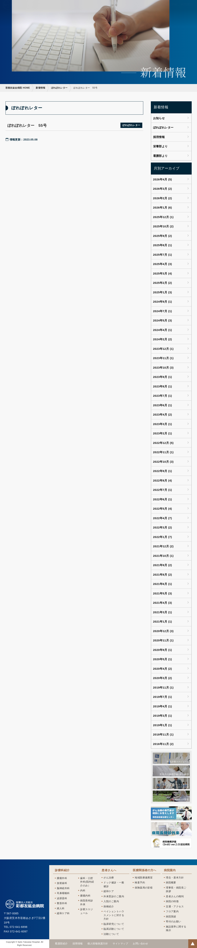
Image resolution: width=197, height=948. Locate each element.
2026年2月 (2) (162, 198)
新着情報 (40, 87)
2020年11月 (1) (163, 640)
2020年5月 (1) (162, 659)
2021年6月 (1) (162, 583)
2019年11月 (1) (163, 687)
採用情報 (159, 137)
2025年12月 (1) (163, 217)
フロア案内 (172, 911)
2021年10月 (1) (163, 555)
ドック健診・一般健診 (114, 884)
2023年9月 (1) (162, 376)
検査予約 (140, 882)
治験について (111, 934)
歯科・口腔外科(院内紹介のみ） (87, 882)
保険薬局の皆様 (144, 887)
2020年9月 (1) (162, 649)
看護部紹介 (61, 943)
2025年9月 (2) (162, 235)
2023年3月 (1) (162, 424)
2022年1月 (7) (162, 537)
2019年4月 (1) (162, 706)
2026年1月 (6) (162, 207)
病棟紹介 (109, 906)
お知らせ (159, 118)
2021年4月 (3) (162, 602)
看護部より (160, 155)
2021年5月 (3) (162, 593)
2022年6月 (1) (162, 499)
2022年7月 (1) (162, 489)
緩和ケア (109, 891)
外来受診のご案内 (114, 896)
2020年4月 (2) (162, 668)
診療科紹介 (62, 870)
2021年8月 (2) (162, 574)
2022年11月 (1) (163, 452)
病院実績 (171, 916)
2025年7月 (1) (162, 254)
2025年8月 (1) (162, 245)
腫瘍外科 (62, 878)
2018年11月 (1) (163, 734)
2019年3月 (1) (162, 715)
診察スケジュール (86, 911)
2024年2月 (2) (162, 339)
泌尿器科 (62, 898)
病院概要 (171, 882)
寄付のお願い (173, 921)
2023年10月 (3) (163, 367)
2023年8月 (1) (162, 386)
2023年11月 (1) (163, 358)
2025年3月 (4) (162, 273)
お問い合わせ (140, 943)
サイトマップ (120, 943)
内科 (82, 890)
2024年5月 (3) (162, 320)
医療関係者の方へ (144, 870)
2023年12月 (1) (163, 348)
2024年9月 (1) (162, 301)
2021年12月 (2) (163, 546)
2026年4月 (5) (162, 179)
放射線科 (62, 883)
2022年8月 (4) (162, 480)
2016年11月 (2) (163, 744)
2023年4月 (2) (162, 414)
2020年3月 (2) (162, 678)
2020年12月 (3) (163, 631)
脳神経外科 (63, 888)
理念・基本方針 (175, 877)
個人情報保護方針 (97, 943)
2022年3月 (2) (162, 527)
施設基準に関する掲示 (176, 928)
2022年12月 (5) (163, 442)
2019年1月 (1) (162, 725)
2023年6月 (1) (162, 405)
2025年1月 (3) (162, 292)
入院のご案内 (111, 901)
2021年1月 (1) (162, 621)
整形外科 (62, 903)
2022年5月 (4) (162, 508)
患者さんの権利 (175, 896)
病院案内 (170, 870)
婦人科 (60, 908)
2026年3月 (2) (162, 188)
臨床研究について (114, 924)
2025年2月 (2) (162, 282)
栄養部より (160, 146)
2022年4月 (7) (162, 518)
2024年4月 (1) (162, 330)
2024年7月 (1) (162, 311)
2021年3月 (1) (162, 612)
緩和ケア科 (63, 913)
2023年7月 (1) (162, 395)
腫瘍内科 (85, 895)
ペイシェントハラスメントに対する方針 (114, 915)
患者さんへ (109, 870)
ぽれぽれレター (59, 87)
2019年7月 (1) (162, 696)
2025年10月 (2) (163, 226)
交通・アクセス (175, 906)
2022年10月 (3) (163, 461)
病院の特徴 (172, 901)
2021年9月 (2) (162, 565)
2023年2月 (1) (162, 433)
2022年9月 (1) (162, 471)
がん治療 (109, 877)
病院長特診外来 (86, 902)
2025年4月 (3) (162, 264)
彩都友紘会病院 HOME (18, 87)
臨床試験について (114, 928)
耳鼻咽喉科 (63, 893)
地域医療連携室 (144, 877)
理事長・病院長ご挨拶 (176, 889)
